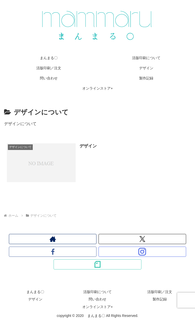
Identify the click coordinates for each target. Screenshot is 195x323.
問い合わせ (97, 299)
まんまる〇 (35, 292)
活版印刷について (97, 292)
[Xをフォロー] (142, 239)
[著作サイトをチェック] (53, 239)
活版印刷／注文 (159, 292)
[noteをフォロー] (97, 264)
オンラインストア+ (97, 307)
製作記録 (160, 299)
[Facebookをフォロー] (53, 252)
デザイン (35, 299)
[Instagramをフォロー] (142, 252)
